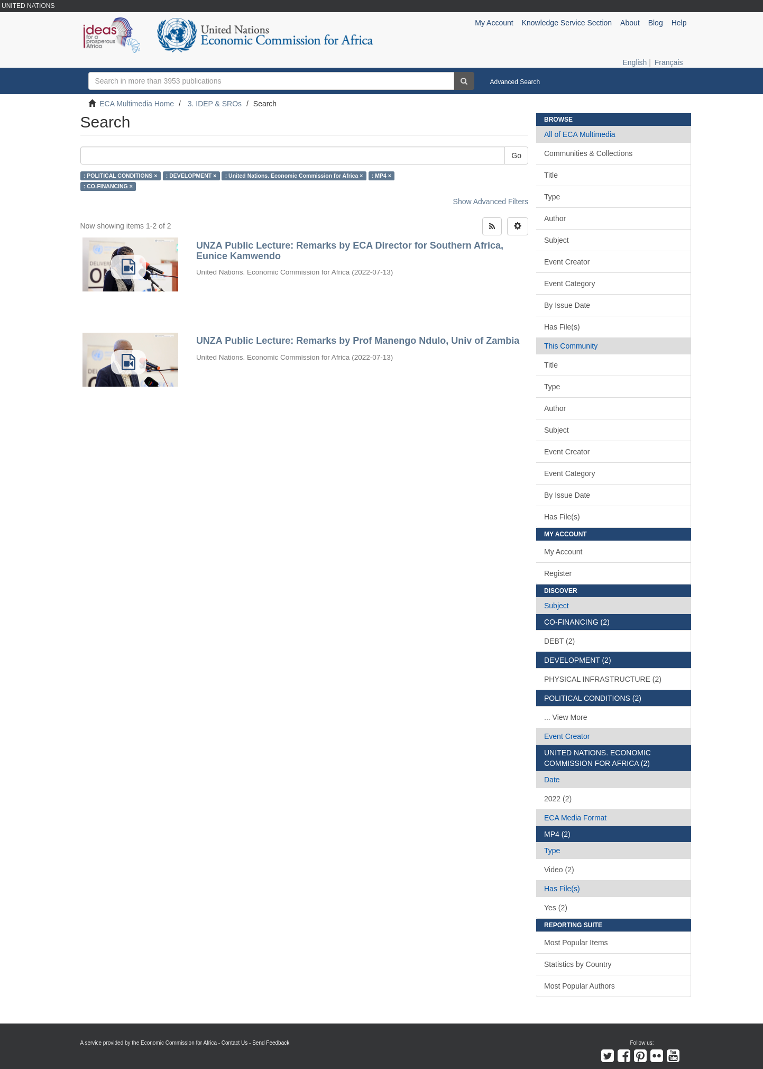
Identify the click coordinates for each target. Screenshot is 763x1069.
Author (555, 218)
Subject (556, 240)
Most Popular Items (576, 942)
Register (558, 573)
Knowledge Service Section (567, 23)
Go (516, 155)
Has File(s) (562, 327)
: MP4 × (381, 175)
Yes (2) (555, 907)
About (630, 23)
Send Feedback (270, 1043)
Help (679, 23)
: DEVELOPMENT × (191, 175)
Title (551, 175)
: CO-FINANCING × (108, 186)
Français (669, 62)
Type (552, 197)
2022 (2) (558, 798)
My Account (563, 551)
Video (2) (559, 869)
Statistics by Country (578, 964)
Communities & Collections (588, 153)
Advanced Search (515, 82)
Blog (655, 23)
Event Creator (567, 262)
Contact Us (234, 1043)
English (634, 62)
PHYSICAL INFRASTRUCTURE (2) (602, 679)
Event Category (569, 283)
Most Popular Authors (579, 986)
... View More (565, 717)
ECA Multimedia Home (136, 103)
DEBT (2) (559, 641)
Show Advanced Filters (490, 201)
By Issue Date (567, 305)
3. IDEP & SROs (215, 103)
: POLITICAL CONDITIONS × (121, 175)
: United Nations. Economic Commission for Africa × (294, 175)
